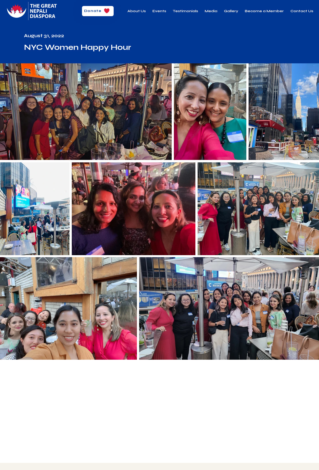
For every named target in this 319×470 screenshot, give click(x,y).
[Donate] (98, 11)
